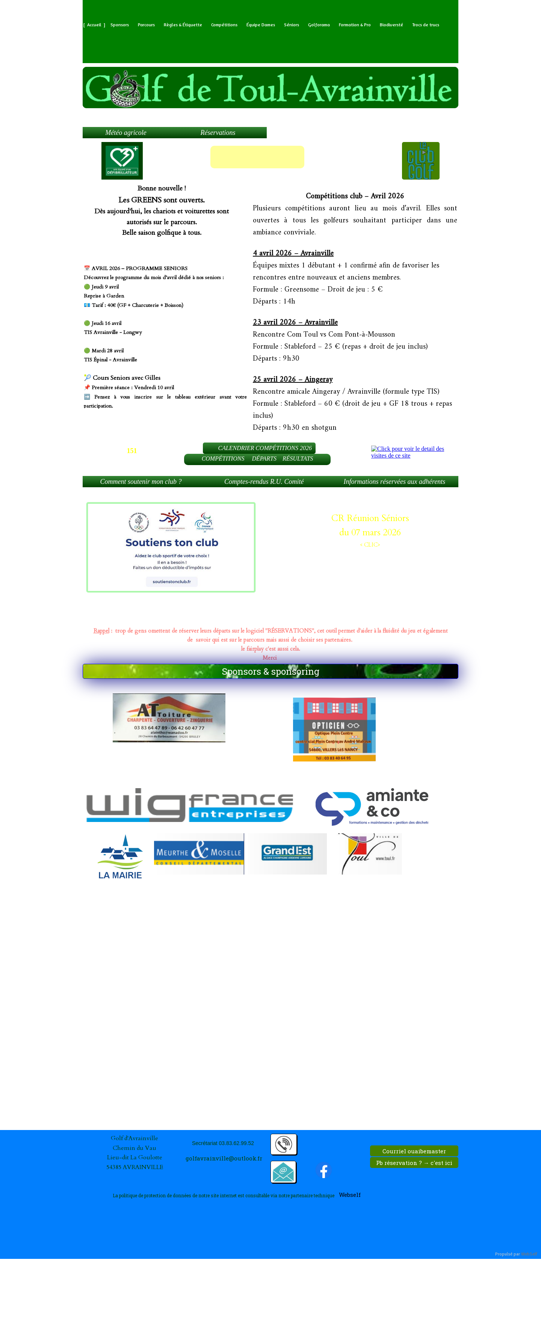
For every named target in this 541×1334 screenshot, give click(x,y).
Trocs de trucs (425, 24)
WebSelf (529, 1254)
